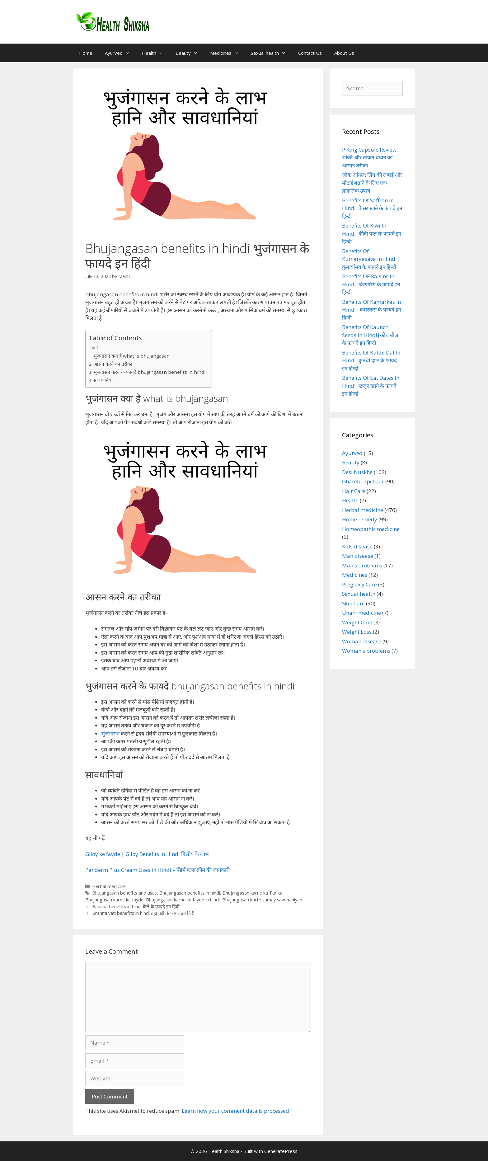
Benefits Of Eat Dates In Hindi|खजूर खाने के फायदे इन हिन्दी (370, 385)
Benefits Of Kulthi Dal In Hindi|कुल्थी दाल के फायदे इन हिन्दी (371, 360)
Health (155, 53)
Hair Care (353, 491)
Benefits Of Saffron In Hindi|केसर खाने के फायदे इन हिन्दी (372, 208)
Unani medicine (361, 612)
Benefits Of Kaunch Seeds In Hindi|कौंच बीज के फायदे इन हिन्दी (370, 334)
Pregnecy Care (359, 584)
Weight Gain (357, 622)
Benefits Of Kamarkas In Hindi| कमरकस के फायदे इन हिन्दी (371, 309)
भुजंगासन (110, 733)
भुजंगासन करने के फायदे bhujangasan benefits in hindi (149, 372)
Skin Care (353, 603)
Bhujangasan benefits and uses (124, 893)
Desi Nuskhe (357, 472)
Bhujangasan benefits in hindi (189, 893)
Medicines (227, 53)
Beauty (190, 53)
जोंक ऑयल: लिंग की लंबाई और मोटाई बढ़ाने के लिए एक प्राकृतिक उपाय (372, 182)
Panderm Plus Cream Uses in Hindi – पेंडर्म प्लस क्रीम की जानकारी (157, 869)
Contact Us (310, 53)
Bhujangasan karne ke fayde (114, 900)
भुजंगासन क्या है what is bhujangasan (131, 356)
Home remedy (359, 519)
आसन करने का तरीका (112, 364)
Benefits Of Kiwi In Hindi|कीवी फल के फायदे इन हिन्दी (371, 233)
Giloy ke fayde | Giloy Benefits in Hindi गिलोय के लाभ (147, 854)
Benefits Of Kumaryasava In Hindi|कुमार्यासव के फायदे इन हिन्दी (371, 258)
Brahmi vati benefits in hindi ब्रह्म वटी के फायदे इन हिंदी (143, 913)
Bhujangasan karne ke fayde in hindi (183, 900)
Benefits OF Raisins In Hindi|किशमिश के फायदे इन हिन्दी (371, 284)
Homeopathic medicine (371, 529)
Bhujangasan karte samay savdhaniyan (262, 900)
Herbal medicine (109, 886)
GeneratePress (281, 1151)
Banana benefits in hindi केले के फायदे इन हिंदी (136, 907)
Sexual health (271, 53)
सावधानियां (103, 380)
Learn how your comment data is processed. (236, 1110)
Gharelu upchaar (363, 481)
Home (85, 53)
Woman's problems (366, 650)
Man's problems (362, 565)
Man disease (357, 555)
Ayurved (120, 53)
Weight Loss (357, 631)
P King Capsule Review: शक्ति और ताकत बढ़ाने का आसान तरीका (370, 157)
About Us (344, 53)
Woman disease (361, 641)
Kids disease (357, 546)
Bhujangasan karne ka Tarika (252, 893)
